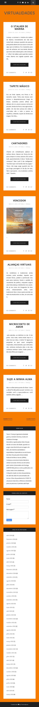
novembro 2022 (11, 619)
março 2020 (9, 694)
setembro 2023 (10, 600)
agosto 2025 (10, 550)
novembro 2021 (11, 649)
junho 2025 (9, 554)
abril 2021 (9, 660)
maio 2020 (9, 687)
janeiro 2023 (10, 615)
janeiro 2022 (10, 645)
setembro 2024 (10, 577)
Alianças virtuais (19, 264)
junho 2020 (9, 683)
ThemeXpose (24, 704)
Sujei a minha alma (19, 379)
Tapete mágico (19, 86)
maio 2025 (9, 558)
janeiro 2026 (10, 543)
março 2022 (9, 641)
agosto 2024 (10, 581)
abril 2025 (9, 562)
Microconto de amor (19, 325)
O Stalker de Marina (19, 27)
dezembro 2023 (11, 588)
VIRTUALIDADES (19, 13)
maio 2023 (9, 607)
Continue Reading (19, 64)
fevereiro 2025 (10, 569)
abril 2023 (9, 611)
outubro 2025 (10, 547)
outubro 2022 (10, 622)
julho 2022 (9, 634)
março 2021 (9, 664)
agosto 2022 (10, 630)
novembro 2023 (11, 592)
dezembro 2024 (11, 573)
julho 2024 (9, 585)
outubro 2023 (10, 596)
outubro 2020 (10, 672)
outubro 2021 (10, 653)
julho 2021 (9, 656)
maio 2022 (9, 638)
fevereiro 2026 (10, 539)
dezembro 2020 (11, 668)
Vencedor (19, 200)
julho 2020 (9, 679)
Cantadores (19, 143)
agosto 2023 (10, 603)
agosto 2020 (10, 675)
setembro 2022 (10, 626)
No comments (11, 72)
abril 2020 (9, 690)
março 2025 (9, 566)
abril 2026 (9, 535)
